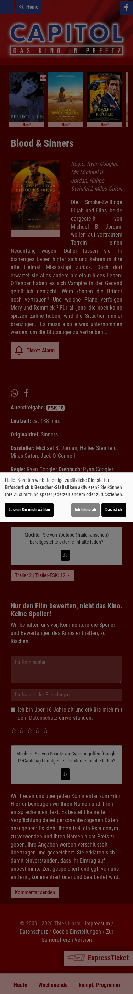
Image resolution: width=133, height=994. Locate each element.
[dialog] (66, 497)
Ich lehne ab (85, 509)
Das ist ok (113, 509)
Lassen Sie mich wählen (29, 509)
